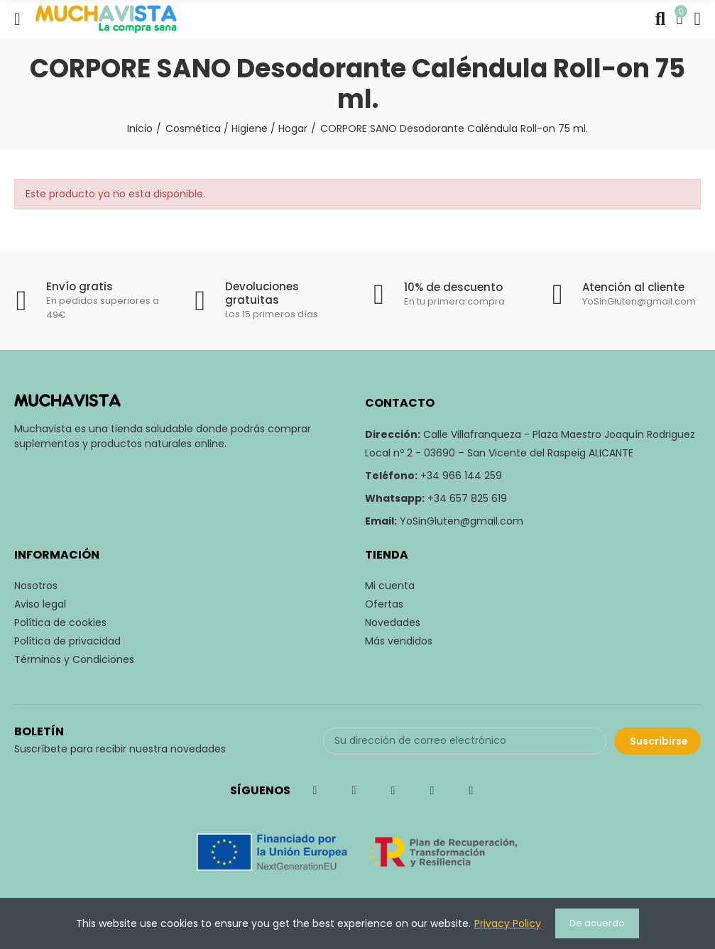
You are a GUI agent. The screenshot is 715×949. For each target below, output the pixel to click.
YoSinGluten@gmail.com (461, 521)
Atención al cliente (633, 287)
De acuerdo (597, 923)
